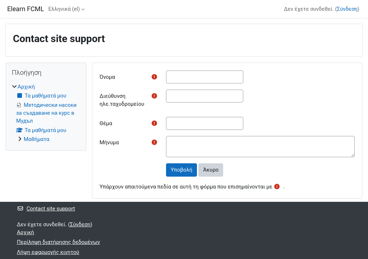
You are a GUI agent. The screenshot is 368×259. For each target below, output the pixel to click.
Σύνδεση (347, 9)
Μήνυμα (109, 142)
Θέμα (106, 123)
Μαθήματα (36, 139)
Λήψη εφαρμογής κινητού (48, 252)
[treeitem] (46, 113)
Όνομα (107, 77)
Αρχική (26, 86)
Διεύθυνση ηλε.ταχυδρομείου (122, 100)
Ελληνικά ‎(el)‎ (64, 9)
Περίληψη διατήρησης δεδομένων (58, 242)
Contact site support (46, 208)
